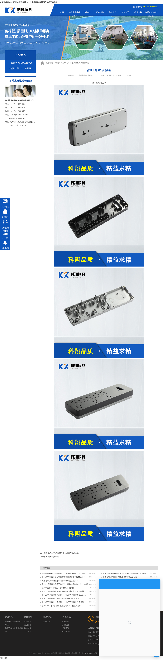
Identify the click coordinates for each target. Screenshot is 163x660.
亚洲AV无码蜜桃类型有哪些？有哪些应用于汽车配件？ (63, 577)
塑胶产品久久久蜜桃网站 (79, 63)
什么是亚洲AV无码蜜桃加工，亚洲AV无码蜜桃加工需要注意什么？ (65, 574)
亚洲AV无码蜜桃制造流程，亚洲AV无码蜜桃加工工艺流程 (64, 595)
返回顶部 (5, 248)
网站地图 (3, 658)
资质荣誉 (66, 628)
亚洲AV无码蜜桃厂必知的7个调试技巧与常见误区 (61, 599)
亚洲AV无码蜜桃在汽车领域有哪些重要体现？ (121, 577)
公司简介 (66, 621)
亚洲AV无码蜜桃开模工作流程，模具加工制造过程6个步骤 (65, 584)
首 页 (62, 12)
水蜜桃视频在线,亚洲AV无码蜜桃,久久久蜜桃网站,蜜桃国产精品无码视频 (28, 2)
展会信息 (27, 628)
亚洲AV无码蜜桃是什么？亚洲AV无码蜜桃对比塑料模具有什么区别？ (126, 574)
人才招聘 (27, 631)
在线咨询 (5, 228)
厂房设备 (100, 12)
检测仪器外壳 (53, 557)
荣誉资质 (113, 12)
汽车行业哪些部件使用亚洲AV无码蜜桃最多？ (60, 581)
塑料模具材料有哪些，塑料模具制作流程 (58, 588)
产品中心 (87, 12)
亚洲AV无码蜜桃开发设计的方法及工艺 (63, 553)
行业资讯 (27, 625)
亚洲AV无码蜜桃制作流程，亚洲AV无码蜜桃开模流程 (63, 602)
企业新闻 (27, 621)
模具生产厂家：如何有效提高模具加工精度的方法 (61, 606)
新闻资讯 (125, 12)
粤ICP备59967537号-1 (90, 653)
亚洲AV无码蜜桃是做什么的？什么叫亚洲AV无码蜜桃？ (64, 591)
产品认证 (46, 621)
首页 (57, 63)
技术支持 (138, 12)
